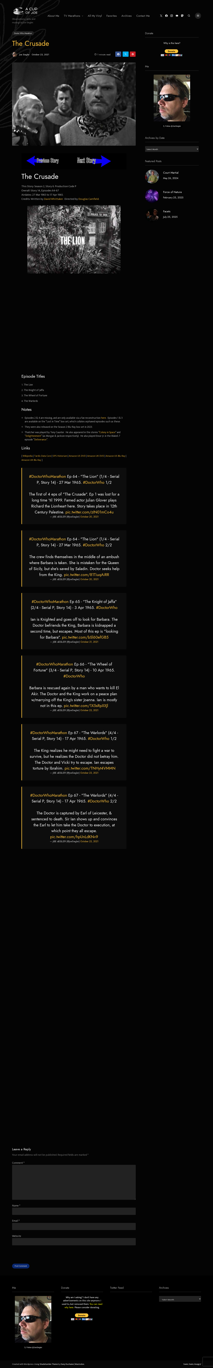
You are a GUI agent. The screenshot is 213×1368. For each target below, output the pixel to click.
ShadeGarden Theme (49, 1364)
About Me (53, 16)
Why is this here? (171, 43)
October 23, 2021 (89, 710)
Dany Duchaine (67, 1364)
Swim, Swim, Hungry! (192, 1364)
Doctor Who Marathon (23, 33)
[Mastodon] (181, 16)
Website (16, 1236)
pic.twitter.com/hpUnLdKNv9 (74, 837)
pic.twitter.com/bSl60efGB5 (85, 637)
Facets (166, 211)
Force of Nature (172, 192)
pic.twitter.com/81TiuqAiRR (86, 574)
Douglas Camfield (88, 199)
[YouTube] (176, 16)
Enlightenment (33, 436)
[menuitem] (53, 16)
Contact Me (143, 16)
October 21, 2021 (89, 642)
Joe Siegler (20, 54)
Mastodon (79, 1364)
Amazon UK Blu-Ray (31, 460)
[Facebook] (166, 16)
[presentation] (34, 1258)
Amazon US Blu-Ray (115, 456)
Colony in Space (107, 432)
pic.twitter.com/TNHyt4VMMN (90, 768)
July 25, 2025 (170, 217)
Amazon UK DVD (95, 456)
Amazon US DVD (77, 456)
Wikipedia (28, 456)
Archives (126, 16)
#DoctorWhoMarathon (47, 476)
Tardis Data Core (42, 456)
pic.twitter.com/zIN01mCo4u (89, 512)
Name (16, 1205)
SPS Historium (60, 456)
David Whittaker (53, 199)
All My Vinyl (95, 16)
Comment (18, 1163)
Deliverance (40, 439)
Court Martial (170, 173)
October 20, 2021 (89, 516)
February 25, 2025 (173, 197)
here (103, 418)
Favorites (111, 16)
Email (16, 1221)
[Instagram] (171, 16)
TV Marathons (72, 16)
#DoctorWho (93, 482)
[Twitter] (160, 16)
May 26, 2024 (170, 178)
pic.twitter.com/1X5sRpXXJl (86, 705)
